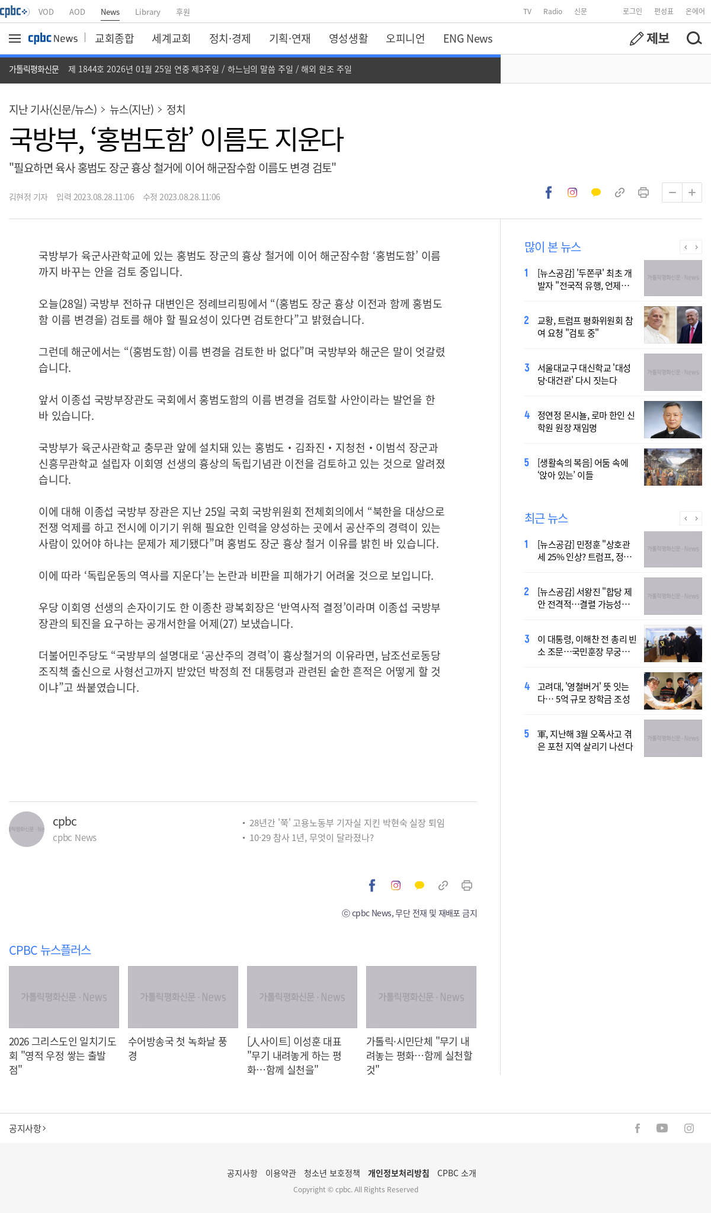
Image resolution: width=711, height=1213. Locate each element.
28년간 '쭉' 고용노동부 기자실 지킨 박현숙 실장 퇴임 (347, 822)
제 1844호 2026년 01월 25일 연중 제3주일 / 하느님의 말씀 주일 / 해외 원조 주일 (210, 69)
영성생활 (348, 38)
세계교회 (171, 38)
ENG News (467, 38)
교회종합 (114, 38)
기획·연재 (290, 38)
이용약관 (280, 1173)
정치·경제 (230, 38)
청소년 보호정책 (332, 1173)
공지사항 (27, 1128)
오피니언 (405, 38)
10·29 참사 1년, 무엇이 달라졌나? (311, 837)
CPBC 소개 (456, 1173)
